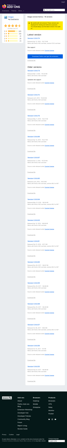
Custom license (49, 50)
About (20, 401)
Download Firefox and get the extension (45, 56)
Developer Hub (23, 413)
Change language (53, 438)
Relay (50, 407)
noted (18, 439)
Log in (63, 2)
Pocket (51, 414)
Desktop (36, 401)
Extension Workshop (25, 410)
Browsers (51, 401)
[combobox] (54, 10)
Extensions (5, 11)
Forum (20, 422)
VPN (50, 404)
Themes (13, 11)
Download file (31, 60)
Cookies (11, 434)
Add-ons (21, 398)
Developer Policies (24, 416)
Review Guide (22, 429)
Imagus (11, 17)
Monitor (51, 410)
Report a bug (22, 426)
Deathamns (15, 19)
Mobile (35, 404)
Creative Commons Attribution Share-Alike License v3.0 (18, 441)
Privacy (4, 434)
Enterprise (36, 407)
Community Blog (24, 419)
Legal (17, 434)
